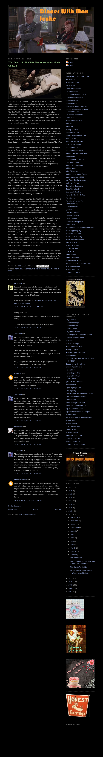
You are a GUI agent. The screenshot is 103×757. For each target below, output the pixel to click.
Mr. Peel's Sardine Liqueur (76, 180)
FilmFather (18, 283)
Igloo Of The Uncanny (74, 382)
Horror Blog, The (72, 147)
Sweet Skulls (71, 429)
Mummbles (18, 427)
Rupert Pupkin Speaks (74, 222)
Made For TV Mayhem (74, 165)
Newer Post (12, 510)
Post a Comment (14, 506)
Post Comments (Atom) (27, 514)
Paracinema (70, 198)
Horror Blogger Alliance (74, 150)
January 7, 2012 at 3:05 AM (28, 389)
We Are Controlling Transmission (78, 263)
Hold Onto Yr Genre (73, 144)
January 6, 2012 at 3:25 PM (28, 328)
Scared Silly (70, 420)
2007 (70, 592)
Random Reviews (72, 216)
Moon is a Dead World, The (76, 406)
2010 (70, 582)
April (73, 545)
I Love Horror (71, 379)
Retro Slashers (71, 219)
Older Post (58, 510)
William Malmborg (72, 269)
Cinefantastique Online (74, 97)
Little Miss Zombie (73, 162)
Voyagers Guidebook (74, 260)
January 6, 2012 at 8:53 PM (28, 368)
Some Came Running (74, 237)
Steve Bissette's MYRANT (76, 239)
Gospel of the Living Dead (75, 364)
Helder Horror (71, 370)
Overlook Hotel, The (73, 192)
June (73, 538)
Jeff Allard (18, 334)
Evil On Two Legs (72, 344)
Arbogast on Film (72, 82)
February (74, 551)
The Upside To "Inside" (78, 567)
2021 (70, 487)
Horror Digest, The (73, 373)
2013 (70, 511)
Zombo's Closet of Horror (75, 444)
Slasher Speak (71, 423)
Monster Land (71, 400)
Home (35, 510)
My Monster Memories (74, 409)
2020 (70, 491)
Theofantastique (72, 432)
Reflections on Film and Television (78, 417)
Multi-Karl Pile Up (72, 183)
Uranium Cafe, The (73, 438)
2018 (70, 497)
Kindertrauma (71, 156)
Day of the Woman (73, 332)
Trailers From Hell (72, 245)
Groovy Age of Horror (74, 367)
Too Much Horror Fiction (75, 435)
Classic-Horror (71, 329)
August (73, 531)
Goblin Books (71, 355)
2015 (70, 508)
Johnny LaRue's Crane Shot (76, 153)
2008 (70, 588)
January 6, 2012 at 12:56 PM (28, 307)
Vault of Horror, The (73, 441)
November (75, 521)
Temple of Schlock (73, 242)
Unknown (17, 374)
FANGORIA (70, 118)
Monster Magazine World (75, 403)
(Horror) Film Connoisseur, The (77, 76)
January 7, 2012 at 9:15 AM (28, 474)
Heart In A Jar (71, 138)
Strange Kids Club (73, 426)
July (72, 534)
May (72, 541)
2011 (70, 578)
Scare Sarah (70, 225)
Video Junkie (71, 254)
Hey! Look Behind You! (74, 141)
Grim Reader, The (72, 132)
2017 (70, 501)
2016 (70, 504)
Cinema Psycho (72, 100)
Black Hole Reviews (73, 88)
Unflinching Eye (72, 248)
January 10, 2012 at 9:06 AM (28, 500)
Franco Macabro (20, 480)
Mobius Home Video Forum (76, 174)
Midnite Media (71, 168)
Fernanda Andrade (23, 269)
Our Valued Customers (74, 186)
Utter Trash (70, 251)
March (73, 548)
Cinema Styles (71, 103)
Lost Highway (71, 391)
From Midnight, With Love (75, 352)
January (74, 555)
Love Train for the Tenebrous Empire (79, 394)
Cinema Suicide (72, 326)
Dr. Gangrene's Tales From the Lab (79, 335)
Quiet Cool (70, 210)
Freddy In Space (72, 130)
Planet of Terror (72, 207)
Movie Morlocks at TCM (75, 177)
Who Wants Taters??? (74, 266)
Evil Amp (69, 341)
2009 (70, 585)
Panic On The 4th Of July (75, 195)
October (74, 524)
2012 (70, 514)
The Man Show (75, 558)
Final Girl (69, 127)
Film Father (70, 124)
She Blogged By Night (74, 231)
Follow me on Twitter (22, 303)
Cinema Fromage (72, 323)
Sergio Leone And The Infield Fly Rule (80, 228)
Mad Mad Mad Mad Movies (76, 397)
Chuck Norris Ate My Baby (76, 94)
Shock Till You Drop (73, 234)
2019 (70, 494)
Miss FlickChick (72, 171)
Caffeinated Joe (72, 91)
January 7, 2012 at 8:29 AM (28, 445)
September (75, 528)
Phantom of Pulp (72, 204)
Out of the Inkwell (72, 189)
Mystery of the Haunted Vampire (78, 412)
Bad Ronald (70, 85)
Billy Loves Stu (71, 320)
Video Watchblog (72, 257)
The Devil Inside (39, 269)
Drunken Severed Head (75, 338)
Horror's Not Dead (72, 376)
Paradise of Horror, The (75, 201)
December (75, 517)
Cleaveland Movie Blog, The (76, 106)
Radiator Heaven (72, 213)
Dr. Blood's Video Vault (74, 115)
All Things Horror (72, 79)
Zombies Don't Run (73, 272)
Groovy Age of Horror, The (76, 135)
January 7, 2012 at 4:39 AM (28, 421)
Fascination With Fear (74, 121)
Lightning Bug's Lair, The (75, 159)
